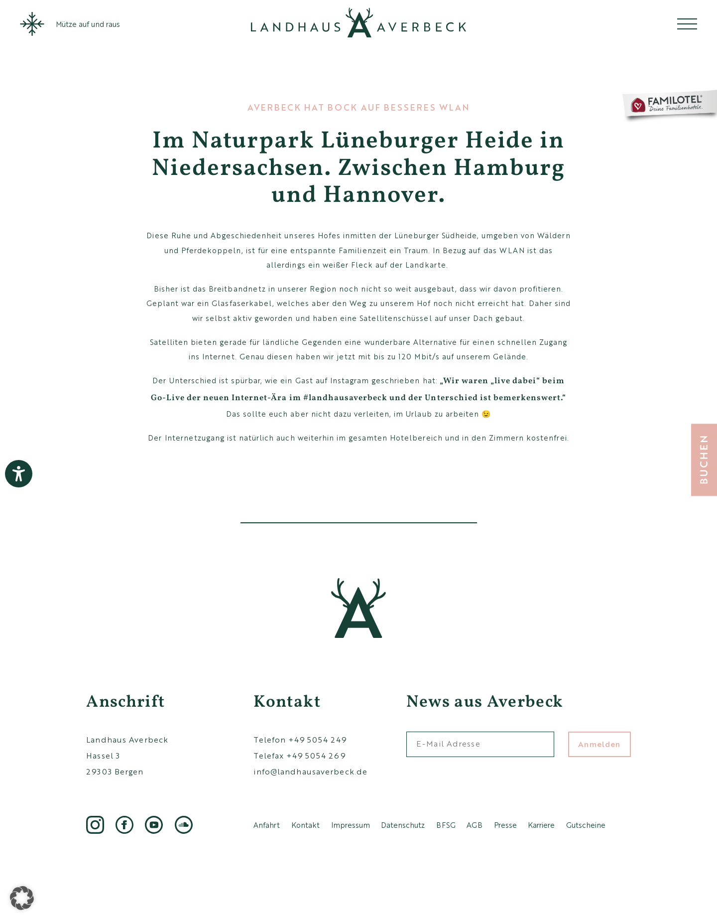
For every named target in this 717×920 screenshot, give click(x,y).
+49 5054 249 (317, 739)
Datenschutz (403, 824)
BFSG (446, 824)
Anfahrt (266, 824)
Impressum (350, 824)
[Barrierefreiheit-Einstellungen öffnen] (18, 473)
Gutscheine (585, 824)
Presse (505, 824)
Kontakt (305, 824)
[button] (22, 898)
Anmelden (599, 744)
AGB (474, 824)
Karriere (541, 824)
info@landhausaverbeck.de (310, 771)
